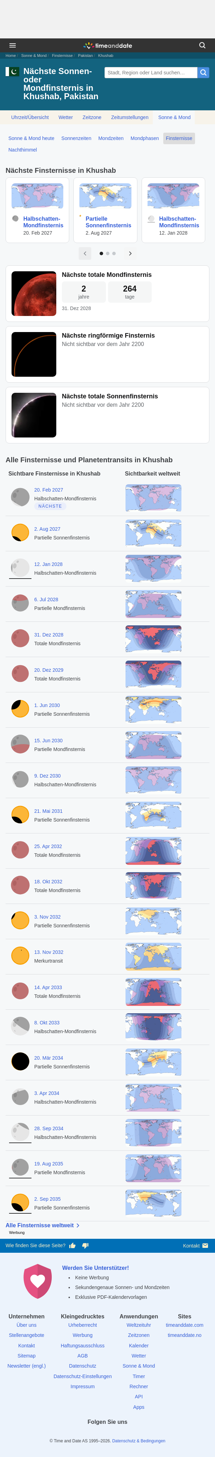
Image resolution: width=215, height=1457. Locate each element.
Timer (138, 1376)
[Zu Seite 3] (114, 253)
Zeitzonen (138, 1335)
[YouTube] (131, 1434)
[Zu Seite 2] (107, 253)
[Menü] (13, 45)
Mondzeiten (110, 138)
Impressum (83, 1386)
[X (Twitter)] (95, 1434)
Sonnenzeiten (77, 138)
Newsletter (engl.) (26, 1366)
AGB (83, 1356)
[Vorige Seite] (85, 253)
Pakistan (85, 55)
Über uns (27, 1325)
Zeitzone (92, 117)
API (139, 1396)
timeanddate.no (185, 1335)
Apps (138, 1407)
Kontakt (196, 1245)
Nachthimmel (22, 150)
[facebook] (83, 1434)
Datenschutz (82, 1366)
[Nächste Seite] (130, 253)
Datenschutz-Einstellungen (82, 1376)
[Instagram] (119, 1434)
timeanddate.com (184, 1325)
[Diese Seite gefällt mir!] (72, 1246)
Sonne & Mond (34, 55)
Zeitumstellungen (130, 117)
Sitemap (26, 1356)
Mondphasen (145, 138)
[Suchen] (202, 45)
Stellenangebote (26, 1335)
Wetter (65, 117)
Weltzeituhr (139, 1325)
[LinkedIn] (107, 1434)
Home (11, 55)
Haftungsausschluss (83, 1345)
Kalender (139, 1345)
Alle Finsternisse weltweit (44, 1225)
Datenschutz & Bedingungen (138, 1440)
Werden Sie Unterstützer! (95, 1268)
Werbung (83, 1335)
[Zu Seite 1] (101, 253)
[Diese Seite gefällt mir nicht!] (85, 1246)
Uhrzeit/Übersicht (30, 117)
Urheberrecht (83, 1325)
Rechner (139, 1386)
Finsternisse (62, 55)
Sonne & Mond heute (31, 138)
